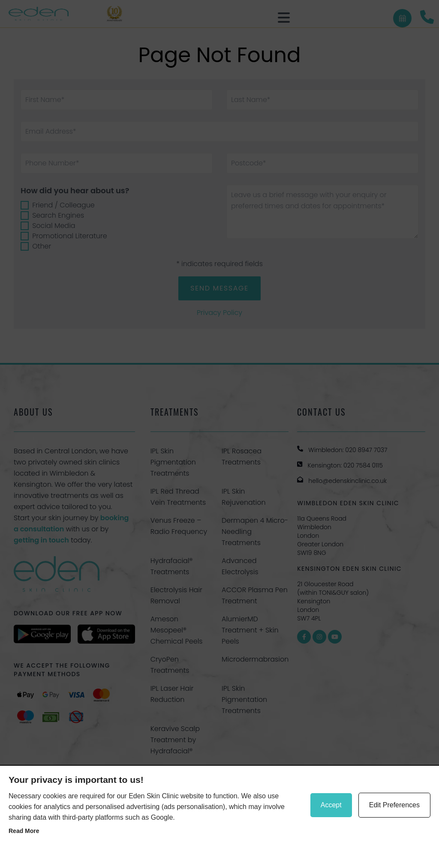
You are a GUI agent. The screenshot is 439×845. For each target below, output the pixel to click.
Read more (24, 830)
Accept (331, 805)
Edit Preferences (394, 805)
